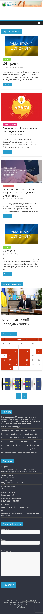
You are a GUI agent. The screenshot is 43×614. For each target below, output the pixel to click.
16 (4, 360)
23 (4, 364)
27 (27, 364)
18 (16, 360)
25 (16, 364)
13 (27, 356)
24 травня (11, 63)
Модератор (19, 67)
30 (4, 368)
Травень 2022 (21, 340)
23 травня (9, 250)
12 (21, 356)
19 (21, 360)
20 (27, 360)
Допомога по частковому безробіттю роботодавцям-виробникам (19, 192)
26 (21, 364)
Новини (7, 59)
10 (10, 356)
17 (10, 360)
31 (10, 368)
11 (16, 356)
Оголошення (8, 186)
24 (10, 364)
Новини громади (10, 125)
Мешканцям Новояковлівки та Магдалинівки (20, 129)
